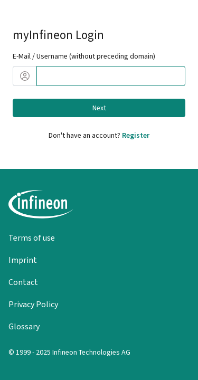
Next (99, 108)
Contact (23, 282)
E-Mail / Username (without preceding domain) (84, 56)
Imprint (22, 259)
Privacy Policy (33, 304)
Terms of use (31, 237)
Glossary (24, 326)
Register (135, 135)
